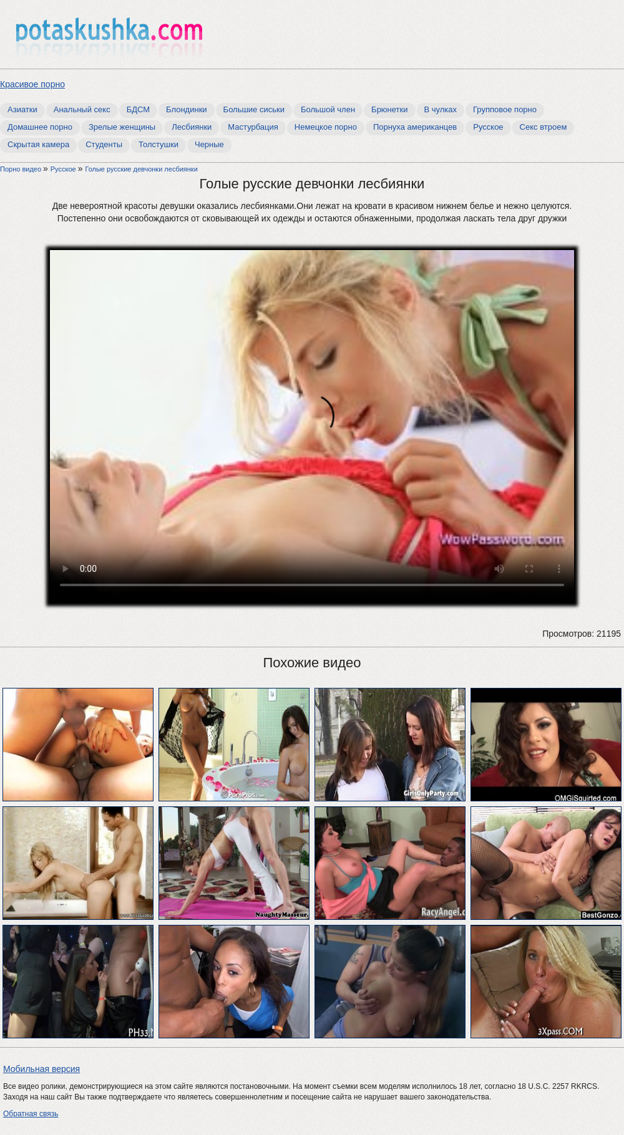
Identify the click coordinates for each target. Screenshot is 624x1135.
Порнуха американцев (415, 127)
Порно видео (21, 169)
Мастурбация (253, 127)
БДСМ (138, 109)
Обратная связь (30, 1113)
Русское (488, 127)
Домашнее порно (39, 127)
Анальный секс (82, 109)
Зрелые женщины (122, 127)
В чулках (440, 109)
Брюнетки (389, 109)
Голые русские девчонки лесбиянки (141, 169)
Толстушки (158, 144)
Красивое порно (32, 84)
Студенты (103, 144)
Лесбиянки (192, 127)
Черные (209, 144)
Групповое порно (505, 109)
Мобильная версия (41, 1069)
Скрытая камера (38, 144)
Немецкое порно (326, 127)
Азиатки (22, 109)
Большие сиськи (254, 109)
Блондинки (186, 109)
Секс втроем (543, 127)
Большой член (328, 109)
